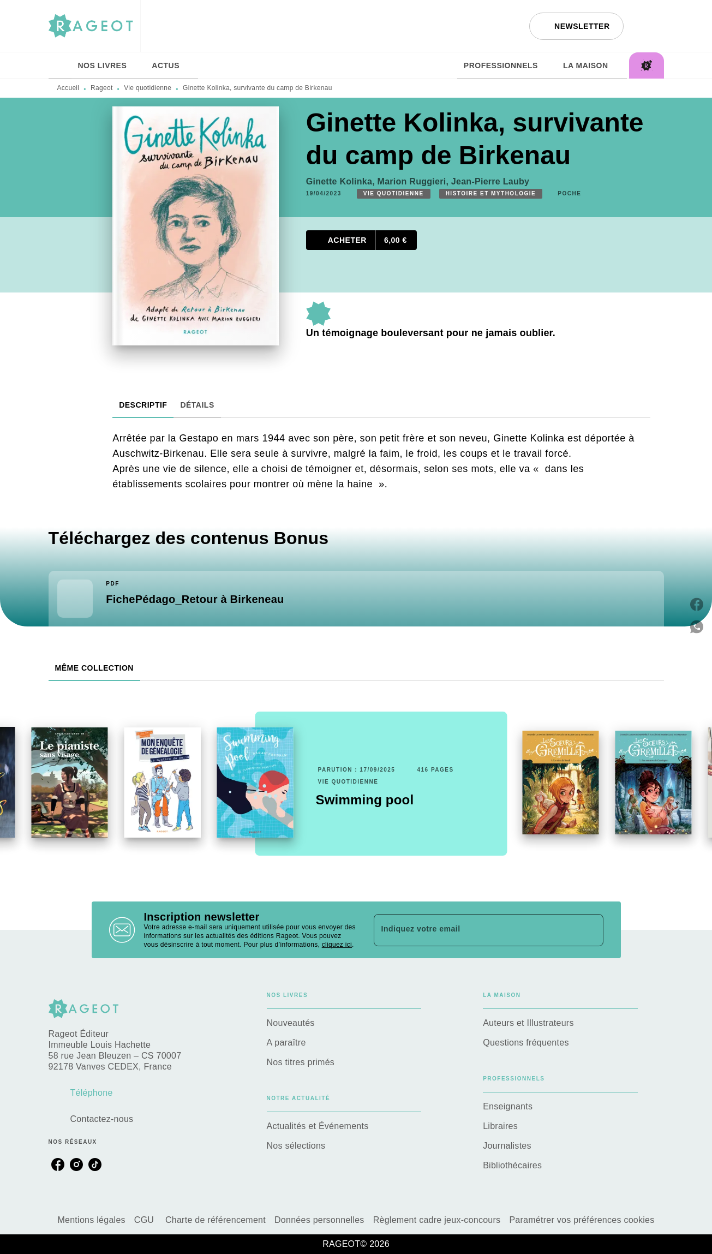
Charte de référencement (215, 1220)
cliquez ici (337, 944)
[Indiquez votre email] (475, 930)
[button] (576, 26)
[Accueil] (94, 26)
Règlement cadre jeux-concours (437, 1220)
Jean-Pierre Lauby (490, 181)
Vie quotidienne (147, 88)
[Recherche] (650, 26)
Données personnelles (319, 1220)
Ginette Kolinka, (342, 181)
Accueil (68, 88)
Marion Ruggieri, (414, 181)
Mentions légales (91, 1220)
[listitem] (58, 1164)
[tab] (60, 65)
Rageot (102, 88)
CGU (145, 1220)
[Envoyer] (590, 930)
